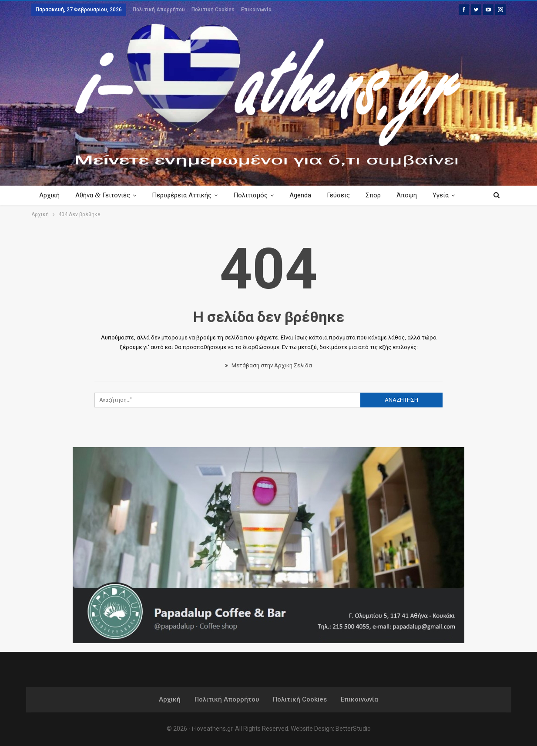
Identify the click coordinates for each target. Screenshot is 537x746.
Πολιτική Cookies (213, 10)
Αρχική (49, 195)
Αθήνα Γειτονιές (104, 195)
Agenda (305, 195)
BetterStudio (353, 728)
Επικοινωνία (256, 10)
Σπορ (381, 195)
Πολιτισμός (254, 195)
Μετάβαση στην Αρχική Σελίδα (268, 365)
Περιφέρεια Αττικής (184, 195)
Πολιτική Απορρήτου (159, 10)
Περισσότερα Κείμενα (438, 195)
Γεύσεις (344, 195)
